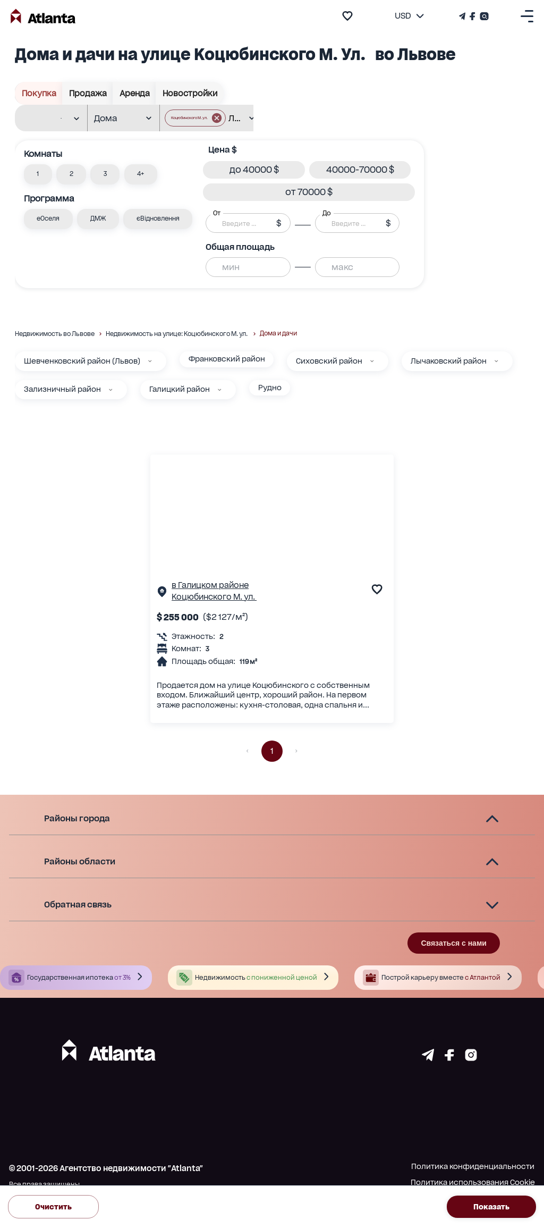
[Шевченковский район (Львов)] (149, 361)
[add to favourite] (347, 16)
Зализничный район (62, 389)
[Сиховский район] (371, 361)
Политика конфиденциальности (472, 1166)
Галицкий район (179, 389)
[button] (38, 174)
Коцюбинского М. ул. (214, 597)
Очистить (53, 1206)
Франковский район (227, 359)
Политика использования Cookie (473, 1182)
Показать (491, 1206)
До (326, 213)
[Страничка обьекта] (162, 593)
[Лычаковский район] (496, 361)
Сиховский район (329, 361)
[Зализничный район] (110, 389)
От (216, 213)
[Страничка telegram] (428, 1058)
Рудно (270, 387)
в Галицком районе (210, 585)
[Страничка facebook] (449, 1058)
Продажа (87, 93)
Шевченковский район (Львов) (82, 361)
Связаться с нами (453, 943)
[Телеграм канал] (463, 16)
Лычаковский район (449, 361)
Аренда (134, 93)
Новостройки (190, 93)
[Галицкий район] (219, 389)
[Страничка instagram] (471, 1058)
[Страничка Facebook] (473, 16)
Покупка (39, 93)
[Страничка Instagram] (483, 16)
